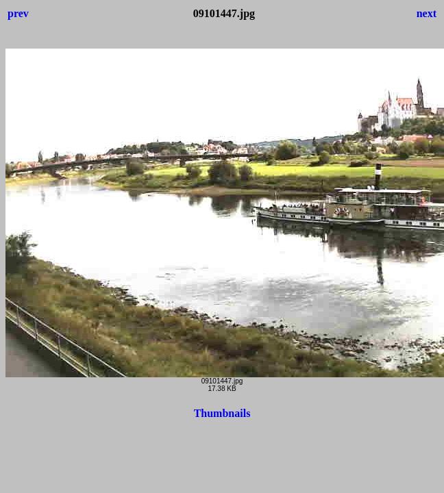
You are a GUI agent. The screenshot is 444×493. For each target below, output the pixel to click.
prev (18, 13)
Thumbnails (222, 413)
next (426, 13)
